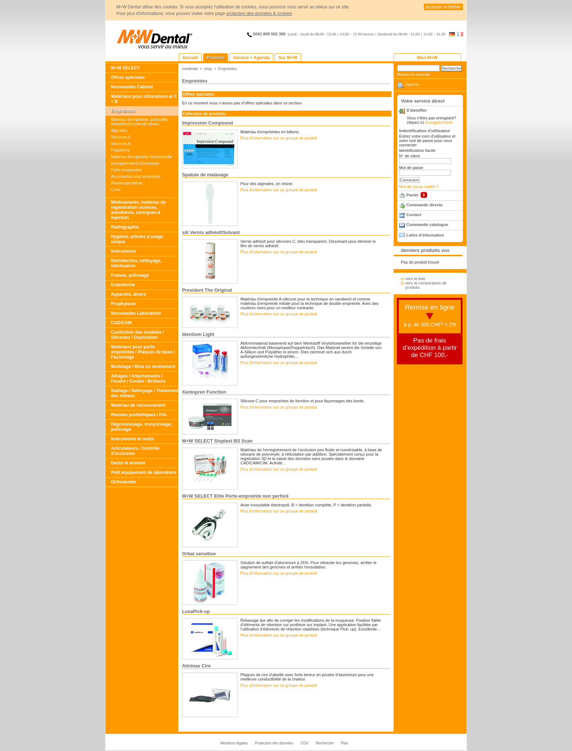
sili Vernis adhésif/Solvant (211, 232)
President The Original (207, 290)
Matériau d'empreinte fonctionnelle (141, 156)
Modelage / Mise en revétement (143, 366)
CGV (305, 743)
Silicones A (121, 143)
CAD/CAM (121, 322)
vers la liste (415, 278)
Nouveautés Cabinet (132, 86)
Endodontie (123, 284)
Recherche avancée (413, 75)
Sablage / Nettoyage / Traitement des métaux (144, 393)
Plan (344, 743)
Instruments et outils (132, 438)
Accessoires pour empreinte (136, 176)
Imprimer (412, 85)
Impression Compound (207, 123)
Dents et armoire (128, 462)
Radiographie (125, 227)
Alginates (119, 130)
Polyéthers (120, 150)
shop (208, 69)
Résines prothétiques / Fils (139, 414)
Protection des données (274, 743)
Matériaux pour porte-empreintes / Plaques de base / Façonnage (143, 352)
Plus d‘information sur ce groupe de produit (278, 138)
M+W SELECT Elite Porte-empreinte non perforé (235, 496)
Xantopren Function (204, 392)
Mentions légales (234, 743)
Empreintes (123, 111)
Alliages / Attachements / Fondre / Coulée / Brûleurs (138, 378)
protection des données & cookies (259, 13)
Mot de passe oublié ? (418, 186)
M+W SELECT (125, 67)
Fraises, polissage (130, 275)
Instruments (123, 251)
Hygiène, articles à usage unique (137, 239)
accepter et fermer (443, 6)
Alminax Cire (196, 665)
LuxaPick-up (196, 611)
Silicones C (121, 137)
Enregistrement (439, 122)
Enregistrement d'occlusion (135, 163)
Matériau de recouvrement (138, 405)
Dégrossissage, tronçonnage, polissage (141, 427)
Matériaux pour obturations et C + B (144, 99)
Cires (115, 189)
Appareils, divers (128, 294)
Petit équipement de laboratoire (143, 472)
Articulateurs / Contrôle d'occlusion (135, 451)
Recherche (324, 743)
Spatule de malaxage (205, 174)
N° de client (409, 156)
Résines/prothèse (126, 183)
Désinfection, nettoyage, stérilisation (136, 263)
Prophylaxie (123, 303)
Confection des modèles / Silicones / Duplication (137, 335)
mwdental (190, 69)
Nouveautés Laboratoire (136, 313)
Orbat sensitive (199, 553)
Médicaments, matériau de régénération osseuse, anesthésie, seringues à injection (138, 210)
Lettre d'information (425, 235)
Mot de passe (411, 167)
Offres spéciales (128, 77)
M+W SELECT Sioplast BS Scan (217, 441)
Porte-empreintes (126, 170)
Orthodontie (123, 481)
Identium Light (198, 334)
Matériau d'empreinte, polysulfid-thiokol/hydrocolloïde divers (140, 121)
